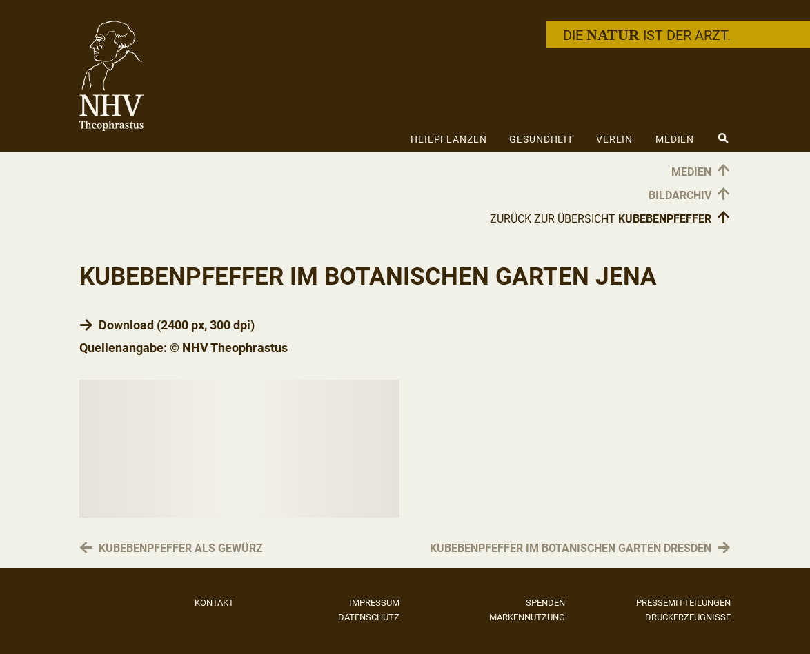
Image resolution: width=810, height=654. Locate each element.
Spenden (545, 602)
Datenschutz (368, 617)
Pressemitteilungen (683, 602)
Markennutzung (527, 617)
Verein (614, 139)
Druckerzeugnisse (688, 617)
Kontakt (214, 602)
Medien (674, 139)
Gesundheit (541, 139)
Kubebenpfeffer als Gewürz (181, 548)
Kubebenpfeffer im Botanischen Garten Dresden (570, 548)
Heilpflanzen (449, 139)
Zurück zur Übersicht (610, 218)
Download (126, 325)
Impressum (374, 602)
